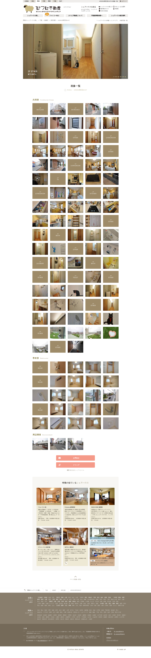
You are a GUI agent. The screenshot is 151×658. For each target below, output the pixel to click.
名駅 (64, 599)
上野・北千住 (70, 610)
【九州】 (58, 605)
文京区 (39, 617)
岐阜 (42, 599)
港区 (43, 617)
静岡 (38, 599)
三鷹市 (57, 617)
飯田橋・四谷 (88, 610)
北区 (109, 615)
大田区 (55, 615)
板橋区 (50, 615)
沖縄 (69, 605)
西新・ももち (113, 605)
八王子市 (121, 617)
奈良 (66, 601)
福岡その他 (121, 605)
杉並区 (45, 615)
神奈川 (90, 597)
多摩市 (116, 617)
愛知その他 (114, 599)
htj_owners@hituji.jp (119, 634)
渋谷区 (79, 615)
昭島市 (67, 619)
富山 (61, 599)
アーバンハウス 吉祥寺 (98, 561)
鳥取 (117, 603)
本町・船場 (103, 601)
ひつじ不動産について (75, 15)
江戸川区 (99, 615)
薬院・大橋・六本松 (103, 605)
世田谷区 (39, 615)
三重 (53, 599)
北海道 (27, 1)
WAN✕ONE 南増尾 (97, 507)
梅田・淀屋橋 (80, 601)
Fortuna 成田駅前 (70, 507)
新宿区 (60, 615)
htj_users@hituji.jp (119, 631)
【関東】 (81, 597)
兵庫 (62, 601)
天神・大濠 (93, 605)
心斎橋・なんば (90, 601)
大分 (66, 605)
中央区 (52, 617)
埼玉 (98, 597)
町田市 (100, 617)
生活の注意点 (103, 11)
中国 (55, 1)
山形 (66, 597)
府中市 (78, 617)
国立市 (39, 619)
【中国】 (102, 603)
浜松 (101, 599)
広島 (106, 603)
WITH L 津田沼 (69, 547)
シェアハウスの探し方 (105, 6)
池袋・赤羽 (55, 610)
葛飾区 (124, 615)
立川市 (89, 617)
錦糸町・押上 (114, 610)
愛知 (119, 597)
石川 (49, 599)
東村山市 (77, 619)
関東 (38, 1)
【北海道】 (40, 597)
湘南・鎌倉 (92, 612)
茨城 (109, 597)
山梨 (46, 599)
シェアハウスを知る (88, 7)
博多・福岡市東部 (84, 605)
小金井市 (95, 617)
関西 (49, 1)
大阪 (55, 601)
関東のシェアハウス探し (30, 20)
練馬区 (84, 615)
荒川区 (119, 615)
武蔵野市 (68, 617)
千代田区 (84, 617)
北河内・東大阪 (63, 603)
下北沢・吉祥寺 (79, 610)
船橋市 (46, 20)
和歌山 (74, 601)
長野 (123, 597)
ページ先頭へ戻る (75, 579)
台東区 (94, 615)
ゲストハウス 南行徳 (44, 547)
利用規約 (108, 637)
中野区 (70, 615)
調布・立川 (52, 612)
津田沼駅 (53, 20)
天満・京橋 (115, 601)
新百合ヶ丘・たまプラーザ (81, 612)
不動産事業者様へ (96, 15)
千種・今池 (76, 599)
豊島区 (65, 615)
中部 (44, 1)
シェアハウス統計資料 (118, 15)
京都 (59, 601)
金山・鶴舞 (83, 599)
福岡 (62, 605)
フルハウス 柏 (42, 507)
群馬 (105, 597)
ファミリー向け (54, 15)
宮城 (62, 597)
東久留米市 (51, 619)
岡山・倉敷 (40, 605)
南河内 (76, 603)
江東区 (114, 615)
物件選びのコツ (103, 9)
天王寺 (97, 601)
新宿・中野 (48, 610)
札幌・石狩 (51, 597)
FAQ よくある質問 (119, 6)
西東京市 (44, 619)
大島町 (90, 619)
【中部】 (115, 597)
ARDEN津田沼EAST (64, 20)
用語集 (115, 9)
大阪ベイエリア (50, 603)
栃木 (102, 597)
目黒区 (89, 615)
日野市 (57, 619)
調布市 (62, 617)
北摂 (56, 603)
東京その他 (118, 612)
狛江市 (62, 619)
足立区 (74, 615)
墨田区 (47, 617)
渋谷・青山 (40, 610)
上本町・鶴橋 (40, 603)
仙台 (73, 597)
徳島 (113, 603)
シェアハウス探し (32, 15)
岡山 (110, 603)
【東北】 (58, 597)
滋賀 (70, 601)
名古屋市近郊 (91, 599)
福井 (57, 599)
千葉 (41, 20)
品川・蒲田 (62, 610)
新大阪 (109, 601)
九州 (60, 1)
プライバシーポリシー (112, 640)
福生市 (72, 619)
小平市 (73, 617)
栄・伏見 (69, 599)
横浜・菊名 (59, 612)
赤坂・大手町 (96, 610)
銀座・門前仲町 (105, 610)
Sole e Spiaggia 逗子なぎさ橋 (102, 541)
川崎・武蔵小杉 (68, 612)
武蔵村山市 (84, 619)
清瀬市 (105, 617)
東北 (33, 1)
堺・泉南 (71, 603)
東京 (86, 597)
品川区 (105, 615)
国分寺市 (110, 617)
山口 (121, 603)
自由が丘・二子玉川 (42, 612)
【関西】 (50, 601)
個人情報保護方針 (42, 640)
